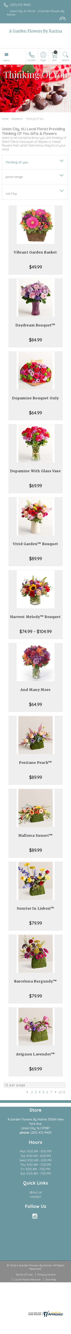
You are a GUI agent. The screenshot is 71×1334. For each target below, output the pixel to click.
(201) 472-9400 (20, 5)
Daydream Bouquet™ (35, 325)
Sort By (11, 193)
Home (5, 118)
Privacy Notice (46, 1274)
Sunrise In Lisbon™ (35, 908)
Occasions (17, 118)
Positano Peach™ (35, 762)
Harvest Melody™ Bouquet (35, 617)
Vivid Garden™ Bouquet (35, 544)
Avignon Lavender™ (35, 1054)
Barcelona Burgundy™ (35, 981)
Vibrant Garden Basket (35, 252)
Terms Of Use (24, 1274)
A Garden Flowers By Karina (35, 31)
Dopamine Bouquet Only (35, 398)
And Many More (35, 689)
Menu (6, 60)
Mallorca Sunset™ (35, 835)
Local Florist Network (27, 1279)
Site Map (50, 1279)
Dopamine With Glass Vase (35, 471)
